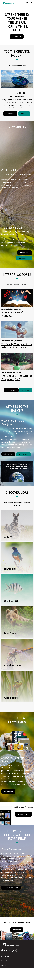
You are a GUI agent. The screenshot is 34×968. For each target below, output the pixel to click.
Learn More (8, 454)
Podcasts (25, 390)
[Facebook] (2, 950)
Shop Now (16, 930)
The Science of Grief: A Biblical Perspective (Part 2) (16, 377)
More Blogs (11, 390)
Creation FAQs (24, 258)
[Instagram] (13, 950)
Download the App (23, 814)
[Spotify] (16, 950)
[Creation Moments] (7, 2)
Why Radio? (23, 454)
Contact (3, 963)
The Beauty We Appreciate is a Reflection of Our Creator (16, 345)
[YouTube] (5, 950)
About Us (4, 960)
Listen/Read (10, 114)
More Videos (24, 253)
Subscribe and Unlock (11, 888)
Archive (24, 114)
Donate (3, 965)
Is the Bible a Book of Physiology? (12, 314)
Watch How (17, 37)
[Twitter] (9, 950)
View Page (8, 791)
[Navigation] (29, 3)
